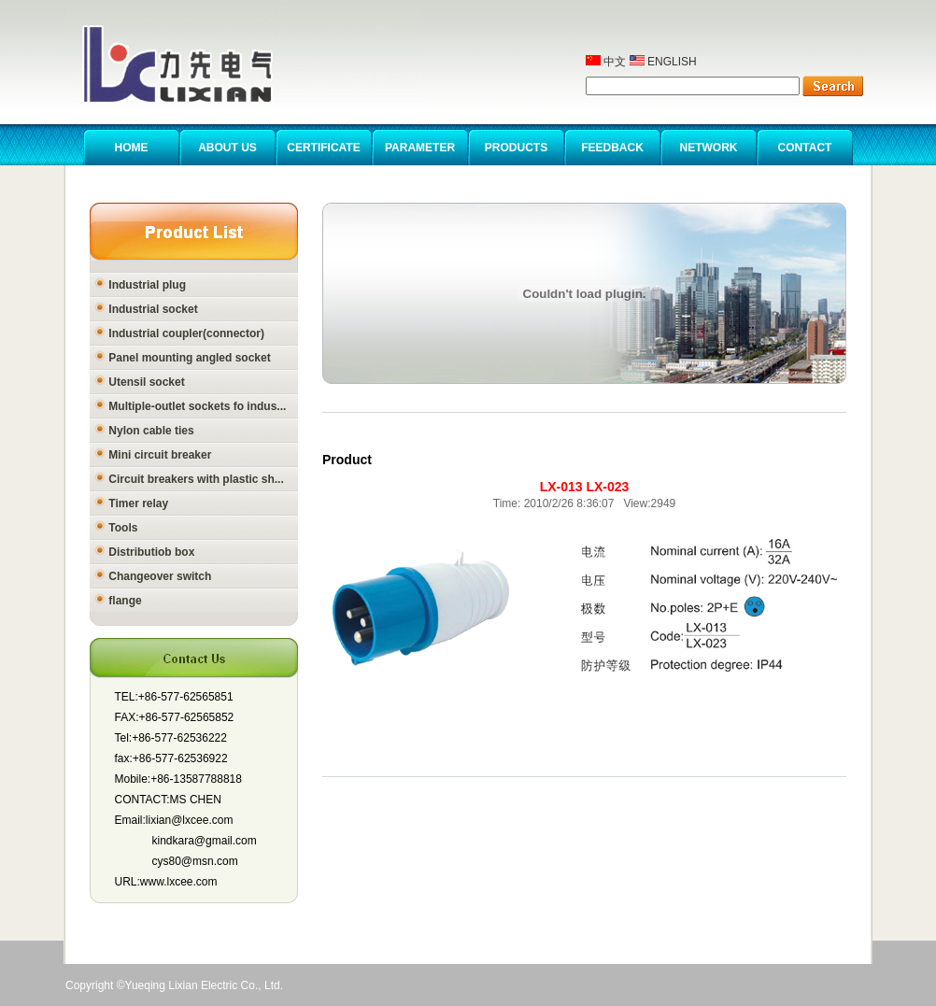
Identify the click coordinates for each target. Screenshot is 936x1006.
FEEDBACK (612, 147)
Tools (115, 527)
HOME (132, 147)
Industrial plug (140, 284)
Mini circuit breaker (152, 454)
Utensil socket (139, 382)
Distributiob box (144, 552)
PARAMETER (420, 147)
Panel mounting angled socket (182, 357)
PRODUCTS (516, 147)
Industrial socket (146, 309)
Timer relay (131, 503)
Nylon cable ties (144, 430)
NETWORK (709, 147)
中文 (606, 61)
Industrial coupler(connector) (179, 333)
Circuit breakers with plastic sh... (189, 479)
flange (118, 600)
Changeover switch (152, 576)
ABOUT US (227, 147)
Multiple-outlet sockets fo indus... (190, 406)
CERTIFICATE (323, 147)
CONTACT (805, 147)
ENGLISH (663, 61)
